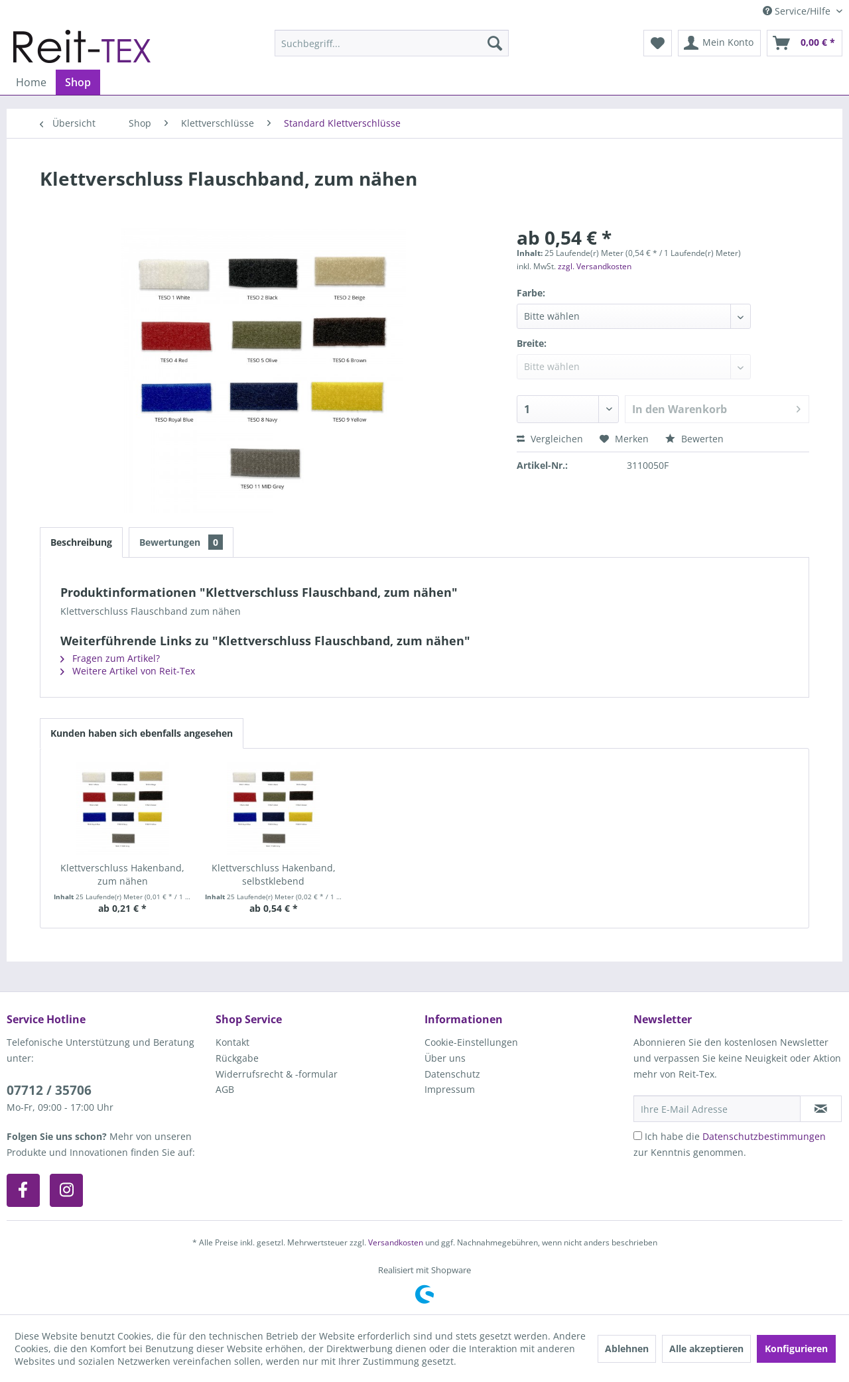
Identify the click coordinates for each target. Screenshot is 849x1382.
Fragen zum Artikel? (110, 658)
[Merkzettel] (657, 43)
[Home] (31, 82)
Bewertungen (181, 542)
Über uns (445, 1058)
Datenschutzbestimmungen (764, 1136)
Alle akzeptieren (706, 1348)
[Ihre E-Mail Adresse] (717, 1109)
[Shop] (78, 82)
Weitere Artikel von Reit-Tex (127, 670)
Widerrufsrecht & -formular (277, 1074)
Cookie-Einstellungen (471, 1042)
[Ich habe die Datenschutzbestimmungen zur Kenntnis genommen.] (637, 1135)
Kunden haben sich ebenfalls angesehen (141, 733)
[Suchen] (495, 43)
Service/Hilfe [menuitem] (798, 11)
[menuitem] (392, 43)
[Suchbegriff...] (392, 43)
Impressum (449, 1089)
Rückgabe (237, 1058)
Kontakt (232, 1042)
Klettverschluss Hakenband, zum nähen (122, 874)
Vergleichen (550, 438)
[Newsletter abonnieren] (821, 1109)
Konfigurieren (796, 1348)
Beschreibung (81, 542)
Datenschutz (452, 1074)
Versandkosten (395, 1242)
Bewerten (694, 438)
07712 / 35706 (49, 1090)
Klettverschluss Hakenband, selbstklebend (274, 874)
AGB (225, 1089)
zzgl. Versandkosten (594, 266)
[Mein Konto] (719, 43)
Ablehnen (627, 1348)
